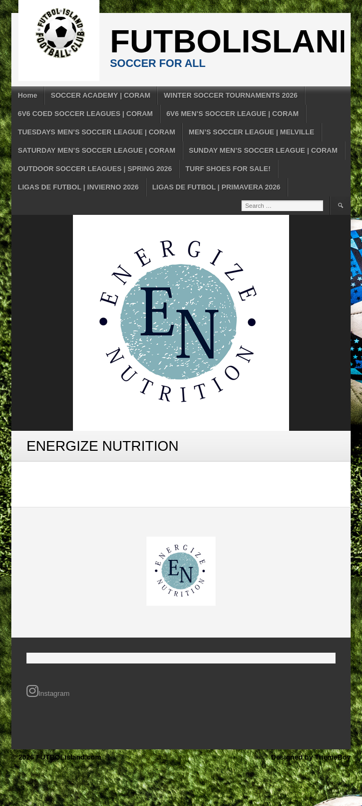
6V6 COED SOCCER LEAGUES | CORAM (85, 114)
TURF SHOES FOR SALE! (227, 169)
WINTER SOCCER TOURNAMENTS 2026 (231, 95)
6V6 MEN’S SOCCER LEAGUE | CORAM (232, 114)
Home (27, 95)
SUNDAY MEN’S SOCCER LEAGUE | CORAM (263, 150)
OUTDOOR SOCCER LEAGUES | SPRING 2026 (95, 169)
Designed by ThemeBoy (311, 757)
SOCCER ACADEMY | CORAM (100, 95)
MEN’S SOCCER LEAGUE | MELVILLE (251, 132)
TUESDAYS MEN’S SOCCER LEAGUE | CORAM (96, 132)
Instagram (48, 691)
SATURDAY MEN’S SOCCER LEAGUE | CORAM (97, 150)
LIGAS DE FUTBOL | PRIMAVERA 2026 (216, 187)
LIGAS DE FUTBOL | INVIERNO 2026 (78, 187)
